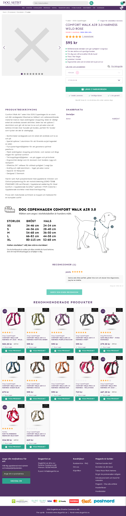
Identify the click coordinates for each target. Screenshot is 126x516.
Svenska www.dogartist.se (56, 513)
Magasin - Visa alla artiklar (106, 484)
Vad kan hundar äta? (103, 463)
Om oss (76, 467)
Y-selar (28, 12)
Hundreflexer (100, 488)
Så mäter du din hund (104, 467)
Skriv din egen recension (64, 292)
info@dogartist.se (51, 471)
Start (4, 12)
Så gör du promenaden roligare (108, 474)
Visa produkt (13, 351)
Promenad (11, 12)
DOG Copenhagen (79, 21)
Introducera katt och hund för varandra (107, 479)
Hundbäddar (100, 491)
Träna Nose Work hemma (105, 471)
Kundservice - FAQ (80, 463)
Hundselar (20, 12)
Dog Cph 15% (86, 32)
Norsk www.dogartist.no (80, 513)
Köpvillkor (77, 471)
